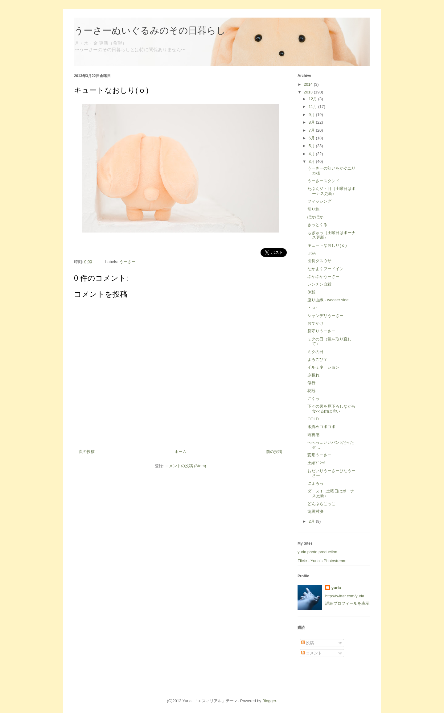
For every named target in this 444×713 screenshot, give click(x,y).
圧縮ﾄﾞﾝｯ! (316, 462)
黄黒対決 (315, 511)
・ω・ (313, 307)
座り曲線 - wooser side (327, 300)
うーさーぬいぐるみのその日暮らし (150, 30)
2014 (309, 84)
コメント (311, 653)
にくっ (313, 398)
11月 (313, 106)
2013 (309, 92)
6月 (312, 138)
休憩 (311, 292)
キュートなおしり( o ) (327, 245)
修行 (311, 383)
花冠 (311, 390)
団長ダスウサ (319, 260)
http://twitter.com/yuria (344, 596)
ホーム (181, 451)
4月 (312, 153)
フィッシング (319, 201)
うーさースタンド (323, 181)
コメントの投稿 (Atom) (185, 466)
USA (311, 253)
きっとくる (317, 224)
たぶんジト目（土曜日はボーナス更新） (331, 191)
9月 (312, 114)
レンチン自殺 (319, 284)
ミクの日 (315, 351)
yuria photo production (317, 552)
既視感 (313, 434)
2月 (312, 521)
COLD (313, 419)
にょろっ (315, 483)
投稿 (307, 643)
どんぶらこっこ (321, 503)
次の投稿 (87, 451)
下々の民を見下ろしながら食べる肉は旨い (331, 409)
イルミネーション (323, 367)
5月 (312, 145)
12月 (313, 99)
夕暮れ (313, 375)
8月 (312, 122)
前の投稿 (274, 451)
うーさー (127, 261)
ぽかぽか (315, 217)
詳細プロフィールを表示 (347, 603)
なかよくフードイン (325, 268)
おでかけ (315, 323)
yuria (336, 587)
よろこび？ (317, 359)
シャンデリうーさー (325, 315)
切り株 (313, 209)
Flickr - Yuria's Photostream (322, 560)
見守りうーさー (321, 331)
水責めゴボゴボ (321, 426)
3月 (312, 161)
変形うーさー (319, 455)
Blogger (269, 701)
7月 (312, 130)
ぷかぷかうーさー (323, 276)
